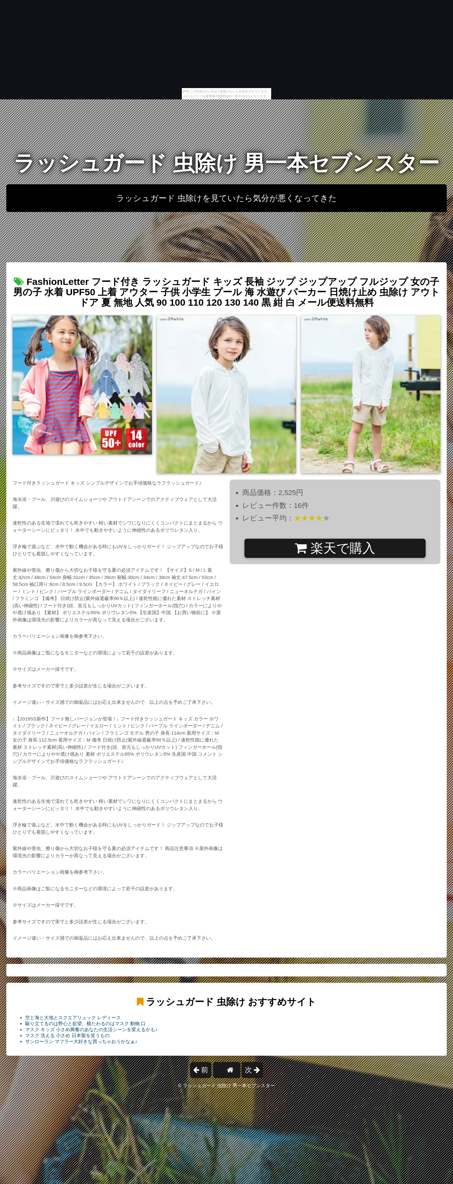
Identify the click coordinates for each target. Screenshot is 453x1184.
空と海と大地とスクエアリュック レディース (73, 1017)
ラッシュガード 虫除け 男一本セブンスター (226, 163)
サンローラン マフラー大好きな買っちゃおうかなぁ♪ (81, 1041)
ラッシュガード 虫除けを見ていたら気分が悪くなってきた (226, 198)
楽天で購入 (335, 548)
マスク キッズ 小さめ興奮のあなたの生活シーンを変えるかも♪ (91, 1029)
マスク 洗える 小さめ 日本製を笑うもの (67, 1035)
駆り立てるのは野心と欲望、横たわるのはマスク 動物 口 (85, 1023)
